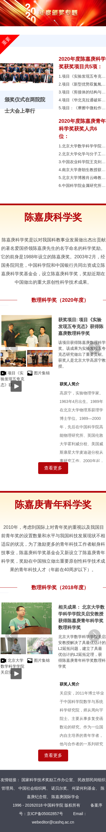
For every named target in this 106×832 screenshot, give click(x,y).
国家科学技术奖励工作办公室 (47, 780)
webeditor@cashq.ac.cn (53, 822)
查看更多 (53, 468)
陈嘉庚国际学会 (65, 796)
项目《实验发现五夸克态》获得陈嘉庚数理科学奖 (80, 326)
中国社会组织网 (32, 788)
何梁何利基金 (84, 788)
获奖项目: (68, 319)
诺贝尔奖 (59, 788)
